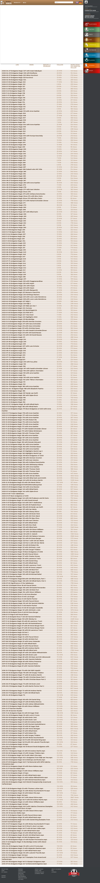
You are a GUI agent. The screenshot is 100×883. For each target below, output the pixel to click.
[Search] (64, 2)
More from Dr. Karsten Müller (75, 66)
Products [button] (17, 2)
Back (24, 2)
